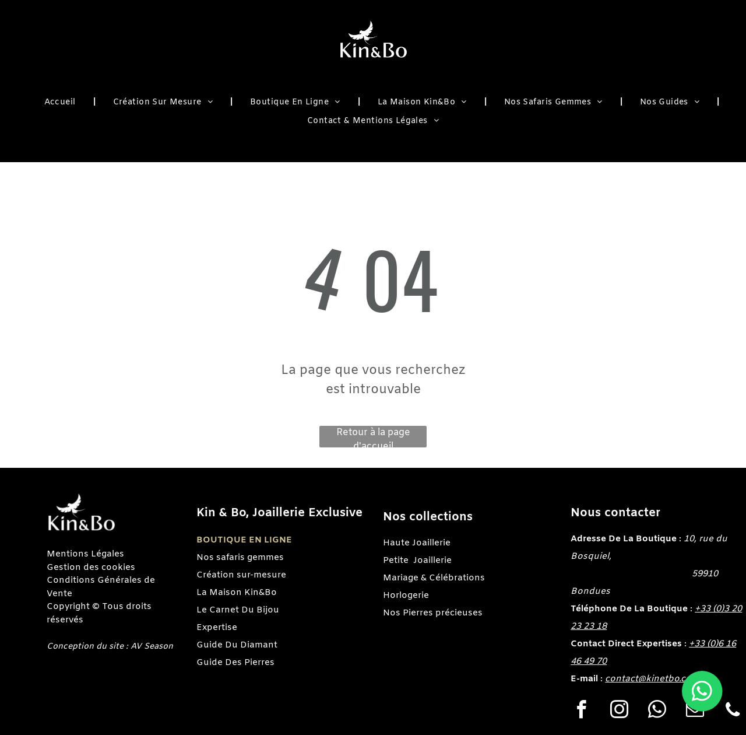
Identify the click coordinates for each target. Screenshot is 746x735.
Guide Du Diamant (236, 645)
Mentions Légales (85, 554)
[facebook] (581, 711)
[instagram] (618, 711)
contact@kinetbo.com (652, 679)
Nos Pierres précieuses (433, 613)
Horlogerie (406, 595)
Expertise (216, 628)
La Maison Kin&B (233, 592)
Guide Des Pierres (235, 662)
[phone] (732, 711)
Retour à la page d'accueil (373, 436)
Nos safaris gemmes (240, 558)
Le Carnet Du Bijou (237, 610)
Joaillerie (432, 560)
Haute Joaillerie (417, 543)
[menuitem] (61, 103)
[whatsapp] (656, 711)
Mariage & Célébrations (434, 578)
